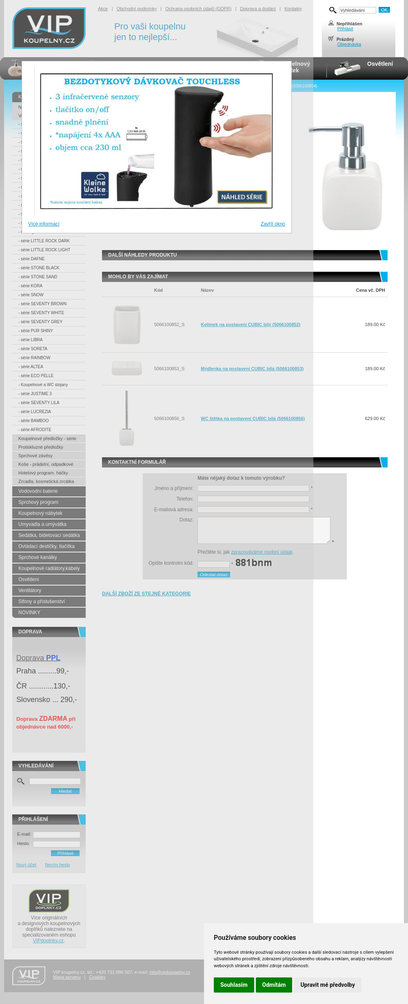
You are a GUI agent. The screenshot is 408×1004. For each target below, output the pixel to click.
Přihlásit (345, 28)
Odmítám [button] (274, 985)
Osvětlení (380, 63)
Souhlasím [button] (234, 985)
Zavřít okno (273, 224)
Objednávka (349, 44)
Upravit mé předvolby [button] (327, 985)
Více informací (44, 224)
